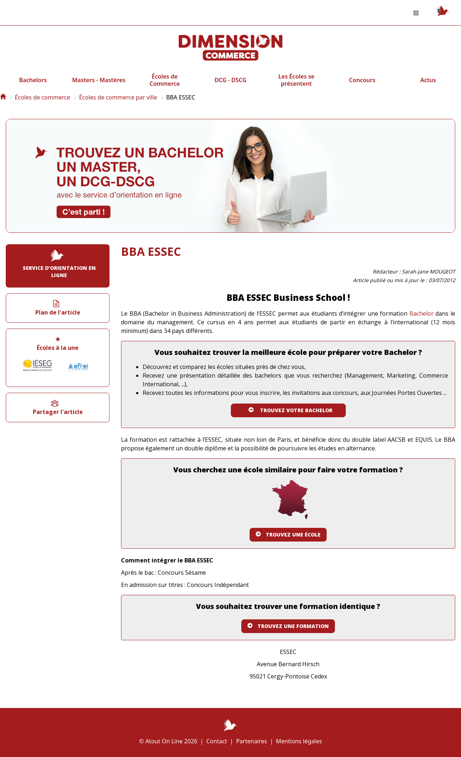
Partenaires (251, 741)
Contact (216, 741)
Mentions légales (299, 741)
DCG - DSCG (231, 80)
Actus (428, 80)
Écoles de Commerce (164, 80)
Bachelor (421, 313)
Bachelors (33, 80)
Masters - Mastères (98, 80)
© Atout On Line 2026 (168, 741)
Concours (362, 80)
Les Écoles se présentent (296, 80)
